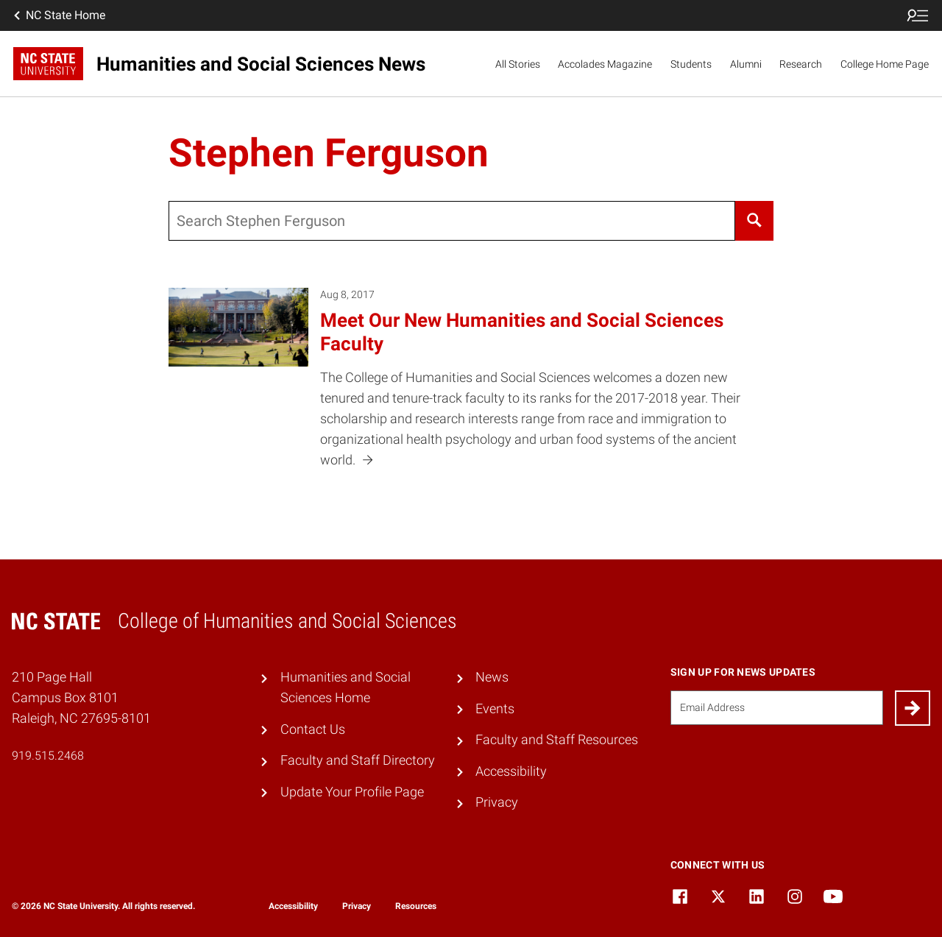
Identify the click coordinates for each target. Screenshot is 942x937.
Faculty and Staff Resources (556, 739)
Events (494, 708)
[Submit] (912, 708)
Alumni (746, 64)
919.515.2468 (48, 756)
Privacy (496, 802)
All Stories (517, 64)
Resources (415, 906)
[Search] (754, 221)
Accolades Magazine (605, 64)
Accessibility (511, 771)
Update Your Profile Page (352, 792)
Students (691, 64)
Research (800, 64)
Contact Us (312, 729)
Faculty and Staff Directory (357, 760)
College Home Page (884, 64)
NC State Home (58, 15)
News (492, 677)
